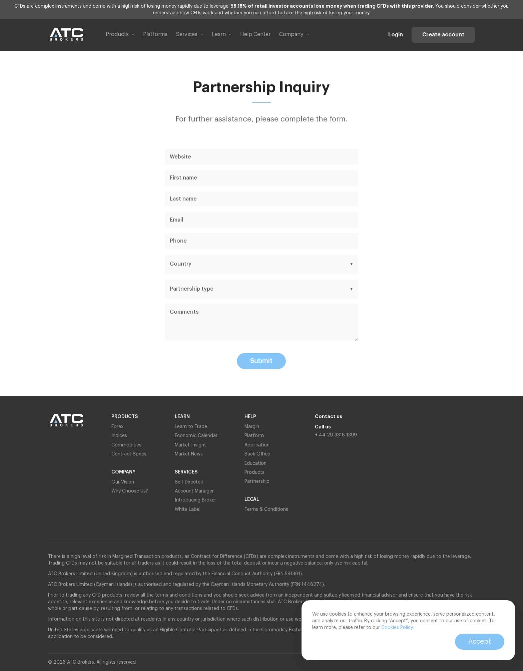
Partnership (257, 481)
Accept (479, 641)
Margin (251, 426)
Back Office (257, 454)
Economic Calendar (196, 435)
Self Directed (189, 482)
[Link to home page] (66, 34)
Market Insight (190, 445)
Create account (443, 34)
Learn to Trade (191, 426)
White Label (187, 509)
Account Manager (194, 491)
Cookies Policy (397, 627)
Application (257, 445)
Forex (117, 426)
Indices (119, 435)
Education (255, 463)
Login (395, 34)
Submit (261, 361)
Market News (189, 454)
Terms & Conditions (266, 509)
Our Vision (122, 482)
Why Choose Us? (129, 491)
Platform (254, 435)
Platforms (155, 34)
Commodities (126, 445)
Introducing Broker (195, 500)
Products (254, 472)
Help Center (255, 34)
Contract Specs (128, 454)
